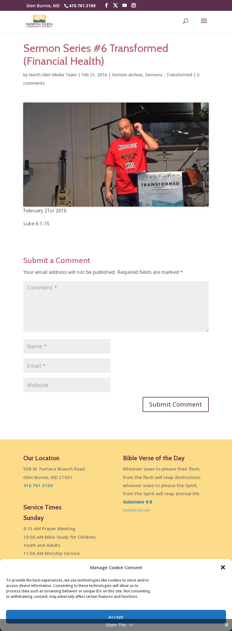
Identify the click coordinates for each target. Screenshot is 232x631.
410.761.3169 (82, 5)
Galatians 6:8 (137, 502)
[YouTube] (124, 5)
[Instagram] (133, 5)
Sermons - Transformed (168, 75)
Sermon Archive (127, 75)
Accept (116, 617)
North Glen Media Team (53, 75)
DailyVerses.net (136, 510)
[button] (223, 567)
